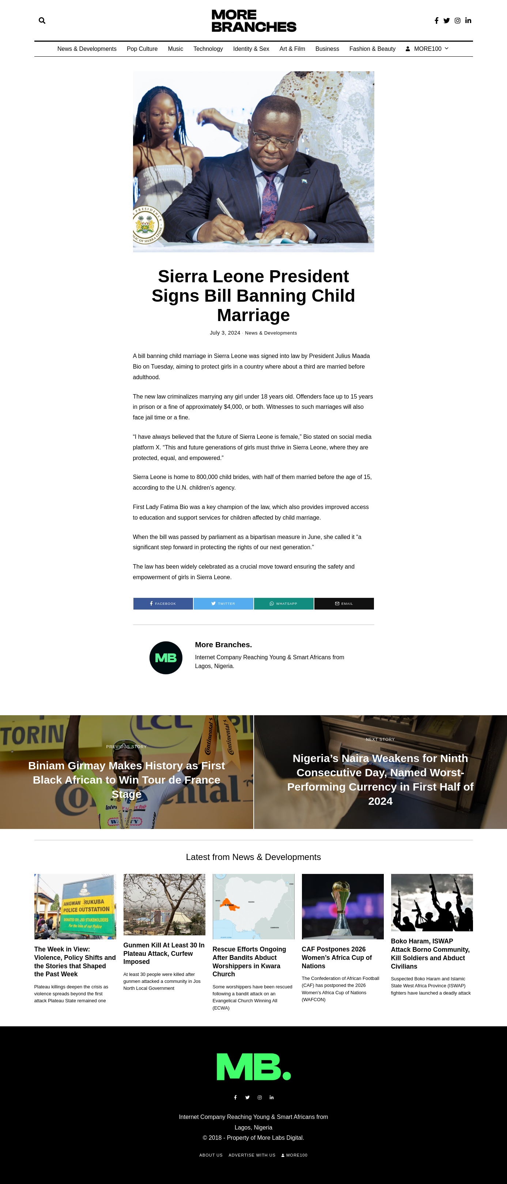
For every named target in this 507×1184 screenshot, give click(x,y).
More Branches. (223, 644)
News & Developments (87, 49)
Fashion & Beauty (372, 49)
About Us (211, 1155)
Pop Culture (142, 49)
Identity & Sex (251, 49)
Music (175, 49)
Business (327, 49)
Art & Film (292, 49)
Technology (208, 49)
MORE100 (424, 49)
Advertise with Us (252, 1155)
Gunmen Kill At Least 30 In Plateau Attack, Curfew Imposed (164, 954)
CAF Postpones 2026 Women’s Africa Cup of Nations (337, 958)
